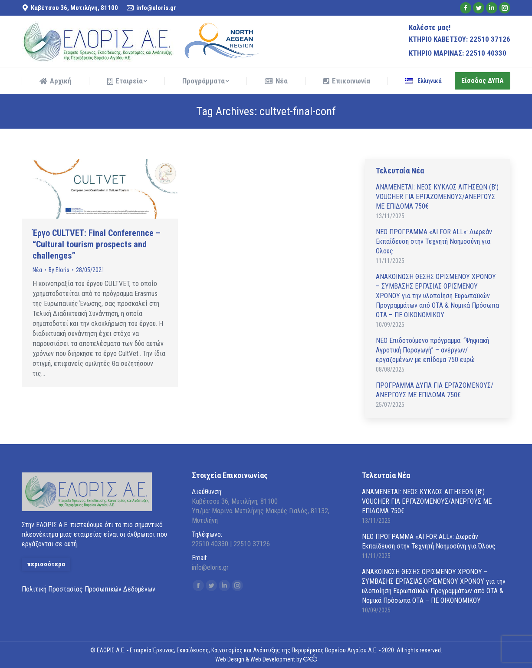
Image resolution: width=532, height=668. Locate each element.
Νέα (37, 269)
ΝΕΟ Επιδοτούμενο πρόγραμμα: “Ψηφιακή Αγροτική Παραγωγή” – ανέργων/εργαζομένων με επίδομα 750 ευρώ (432, 350)
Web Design (229, 659)
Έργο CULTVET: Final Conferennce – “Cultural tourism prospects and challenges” (97, 244)
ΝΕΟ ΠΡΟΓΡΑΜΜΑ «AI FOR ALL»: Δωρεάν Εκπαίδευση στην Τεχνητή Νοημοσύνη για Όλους (434, 241)
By (59, 269)
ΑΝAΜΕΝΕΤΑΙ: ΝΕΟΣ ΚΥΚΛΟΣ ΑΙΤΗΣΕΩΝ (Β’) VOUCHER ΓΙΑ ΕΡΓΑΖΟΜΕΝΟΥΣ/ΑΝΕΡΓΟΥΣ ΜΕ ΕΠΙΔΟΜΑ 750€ (437, 196)
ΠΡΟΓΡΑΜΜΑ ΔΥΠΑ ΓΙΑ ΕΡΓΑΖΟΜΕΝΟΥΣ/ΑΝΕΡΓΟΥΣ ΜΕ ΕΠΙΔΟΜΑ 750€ (434, 390)
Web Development (272, 659)
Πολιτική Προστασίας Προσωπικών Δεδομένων (88, 589)
